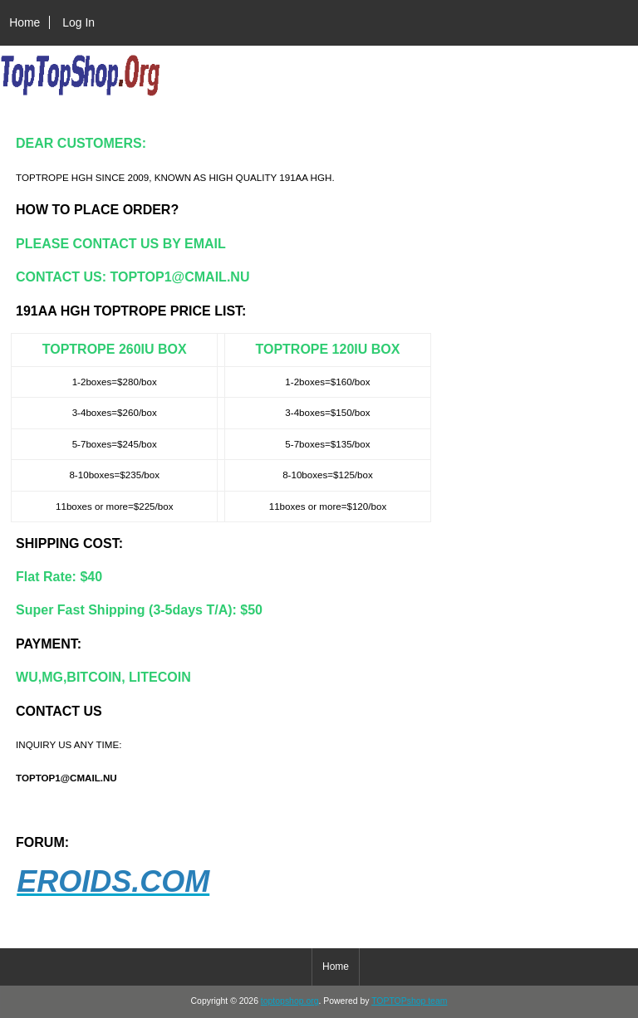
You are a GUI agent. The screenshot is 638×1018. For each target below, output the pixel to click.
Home (24, 22)
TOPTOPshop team (409, 1001)
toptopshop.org (290, 1001)
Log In (78, 22)
